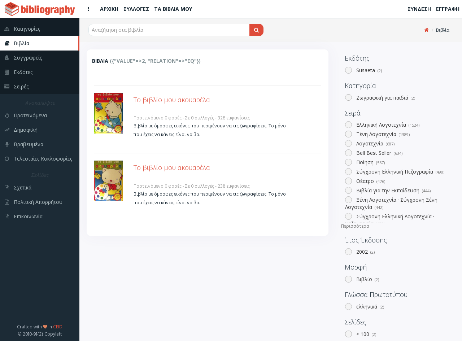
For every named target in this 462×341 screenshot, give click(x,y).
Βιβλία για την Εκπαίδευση (393, 190)
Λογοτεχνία (375, 143)
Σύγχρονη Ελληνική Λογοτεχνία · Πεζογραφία (389, 220)
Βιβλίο (367, 279)
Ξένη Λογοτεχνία (382, 134)
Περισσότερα (355, 226)
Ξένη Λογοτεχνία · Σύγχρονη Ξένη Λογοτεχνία (391, 203)
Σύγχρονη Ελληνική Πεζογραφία (399, 171)
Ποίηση (370, 162)
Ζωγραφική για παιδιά (385, 97)
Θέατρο (370, 181)
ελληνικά (369, 306)
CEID (57, 326)
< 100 (365, 334)
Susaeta (368, 70)
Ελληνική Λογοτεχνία (387, 124)
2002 (365, 251)
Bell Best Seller (378, 152)
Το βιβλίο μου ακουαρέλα (172, 99)
